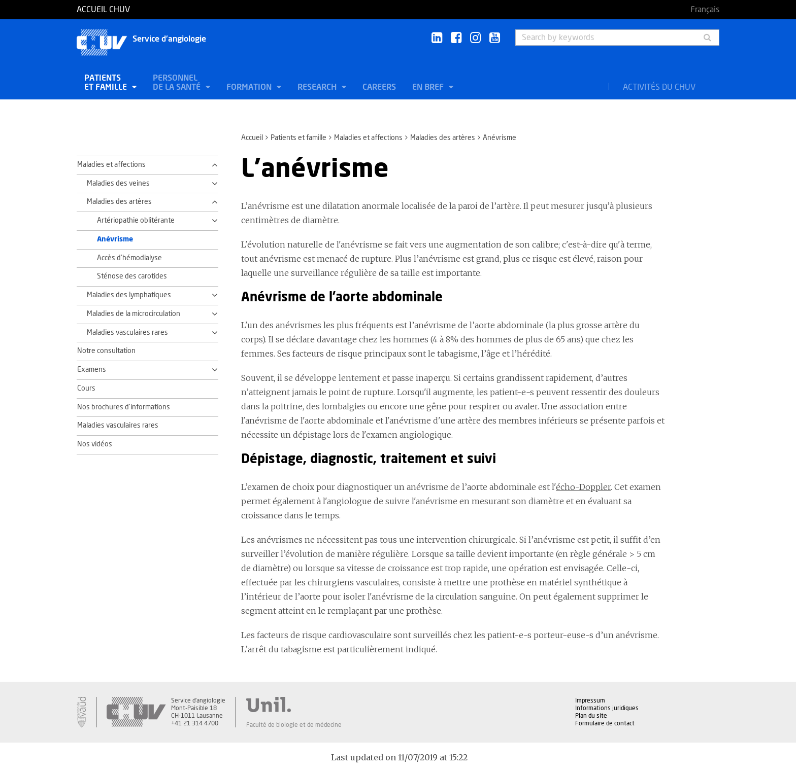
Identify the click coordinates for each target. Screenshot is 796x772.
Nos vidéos (94, 444)
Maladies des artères (442, 138)
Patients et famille (106, 82)
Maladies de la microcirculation (133, 314)
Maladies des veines (118, 183)
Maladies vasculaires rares (127, 332)
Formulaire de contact (605, 723)
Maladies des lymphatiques (129, 295)
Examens (91, 369)
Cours (86, 388)
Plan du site (591, 716)
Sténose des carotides (132, 276)
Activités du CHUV (659, 87)
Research (318, 87)
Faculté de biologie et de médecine (294, 725)
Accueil (252, 138)
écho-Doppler (583, 487)
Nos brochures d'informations (123, 407)
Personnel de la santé (178, 82)
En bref (429, 87)
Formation (250, 87)
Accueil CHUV (103, 10)
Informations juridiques (607, 708)
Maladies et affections (368, 138)
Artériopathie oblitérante (136, 220)
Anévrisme (115, 239)
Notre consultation (106, 351)
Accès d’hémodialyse (129, 258)
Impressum (590, 700)
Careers (379, 87)
